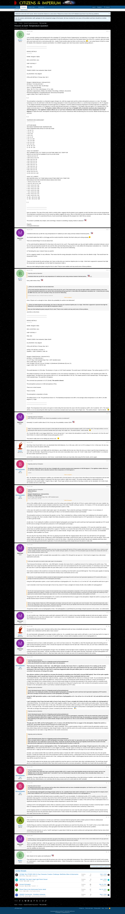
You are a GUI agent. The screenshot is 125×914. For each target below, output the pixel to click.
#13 (109, 766)
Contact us (81, 908)
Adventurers (34, 876)
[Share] (107, 31)
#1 (109, 31)
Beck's (17, 28)
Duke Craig (21, 896)
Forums (23, 7)
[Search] (107, 7)
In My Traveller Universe (34, 891)
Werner (21, 891)
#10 (109, 626)
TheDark (21, 881)
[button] (36, 7)
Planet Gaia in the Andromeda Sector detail (32, 889)
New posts (16, 9)
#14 (109, 782)
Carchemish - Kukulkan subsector (35, 894)
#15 (109, 817)
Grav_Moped (104, 895)
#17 (109, 851)
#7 (109, 486)
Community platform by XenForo (62, 911)
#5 (109, 442)
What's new (31, 7)
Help (103, 908)
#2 (109, 229)
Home (17, 7)
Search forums (24, 9)
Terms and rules (89, 908)
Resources (41, 7)
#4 (109, 413)
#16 (109, 835)
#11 (109, 640)
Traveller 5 (33, 886)
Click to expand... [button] (68, 297)
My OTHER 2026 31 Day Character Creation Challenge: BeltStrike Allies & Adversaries (51, 874)
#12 (109, 656)
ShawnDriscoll (103, 885)
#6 (109, 460)
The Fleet (32, 881)
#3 (109, 270)
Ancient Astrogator (25, 884)
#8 (109, 544)
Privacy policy (97, 908)
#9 (109, 612)
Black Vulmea (22, 876)
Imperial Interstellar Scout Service (39, 896)
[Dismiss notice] (109, 14)
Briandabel (21, 886)
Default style (18, 908)
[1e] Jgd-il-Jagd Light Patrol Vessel (36, 879)
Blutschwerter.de (66, 912)
